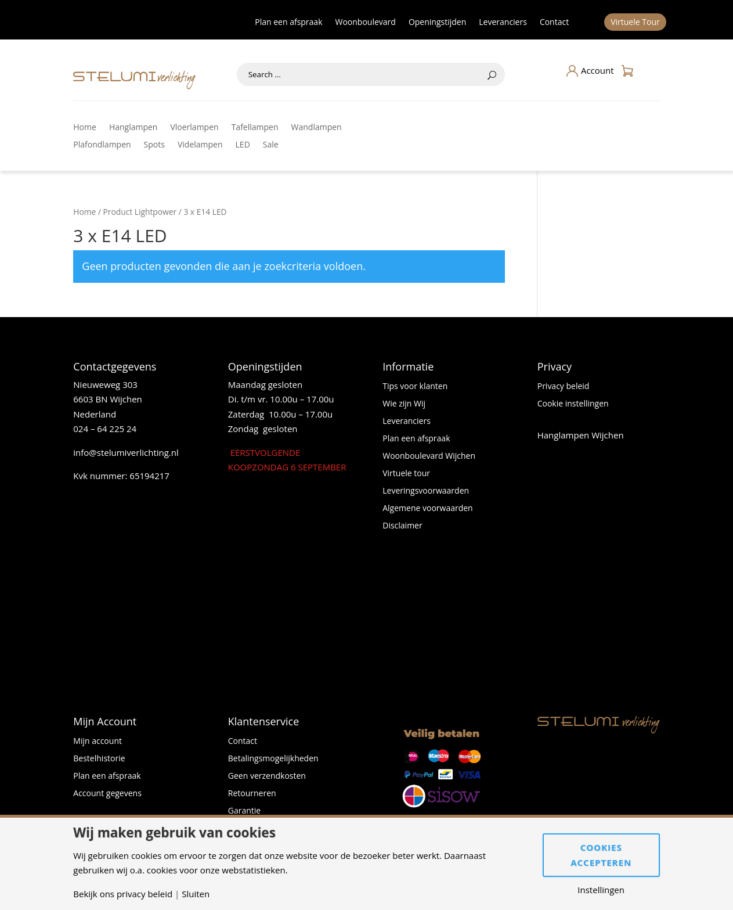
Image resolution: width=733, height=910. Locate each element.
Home (84, 127)
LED (243, 145)
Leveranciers (503, 22)
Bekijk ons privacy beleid (122, 894)
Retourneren (252, 794)
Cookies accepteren (600, 854)
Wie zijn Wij (403, 404)
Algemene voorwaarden (427, 508)
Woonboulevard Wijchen (428, 456)
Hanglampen (133, 127)
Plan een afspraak (288, 22)
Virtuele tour (406, 474)
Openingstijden (437, 22)
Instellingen (600, 890)
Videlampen (200, 145)
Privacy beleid (563, 386)
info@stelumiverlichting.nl (126, 452)
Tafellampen (255, 127)
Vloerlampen (194, 127)
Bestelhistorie (99, 759)
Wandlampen (316, 127)
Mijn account (97, 741)
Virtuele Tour (635, 22)
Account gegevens (107, 794)
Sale (271, 145)
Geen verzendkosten (267, 776)
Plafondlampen (102, 145)
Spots (154, 145)
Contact (554, 22)
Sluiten (196, 894)
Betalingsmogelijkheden (273, 759)
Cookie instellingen (573, 404)
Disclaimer (402, 526)
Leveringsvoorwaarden (425, 491)
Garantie (244, 811)
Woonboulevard (365, 22)
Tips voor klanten (414, 386)
